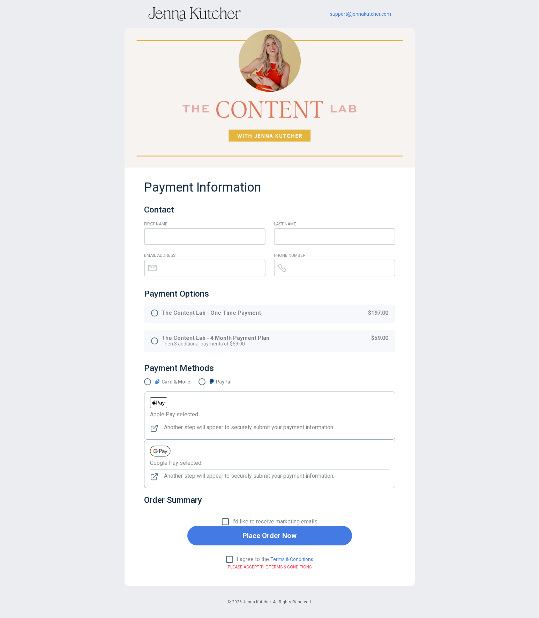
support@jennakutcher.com (360, 14)
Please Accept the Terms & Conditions (270, 567)
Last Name (285, 224)
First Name (155, 224)
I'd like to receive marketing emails (274, 521)
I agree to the (275, 559)
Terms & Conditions (291, 559)
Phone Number (290, 255)
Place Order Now (269, 535)
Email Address (159, 255)
